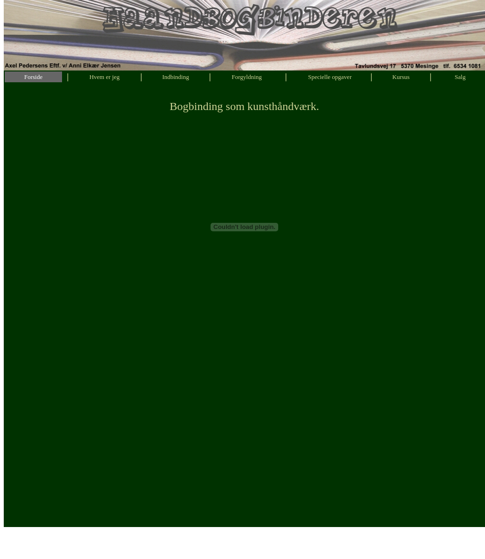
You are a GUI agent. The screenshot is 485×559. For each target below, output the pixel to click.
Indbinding (175, 76)
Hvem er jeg (104, 76)
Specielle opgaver (330, 76)
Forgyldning (247, 76)
